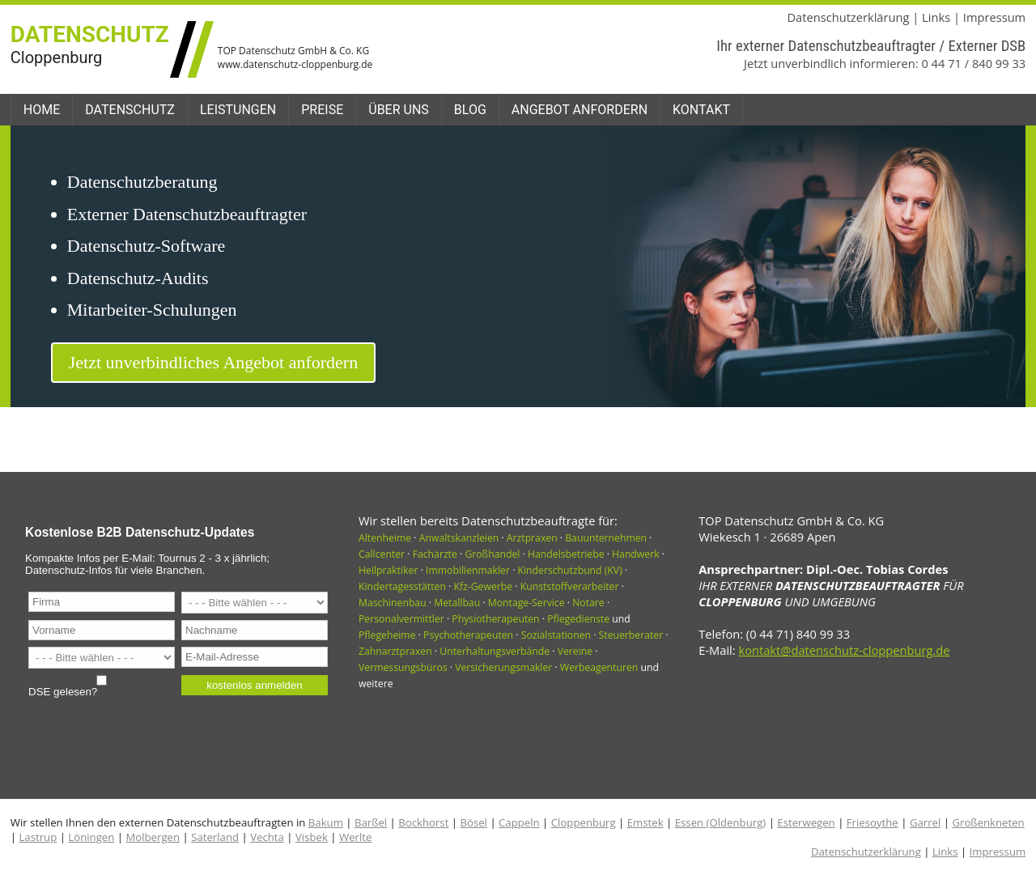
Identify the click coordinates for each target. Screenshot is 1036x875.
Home (41, 109)
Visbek (311, 837)
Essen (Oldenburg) (720, 822)
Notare (588, 603)
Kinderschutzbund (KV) (570, 570)
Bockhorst (423, 822)
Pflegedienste (578, 619)
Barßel (371, 822)
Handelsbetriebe (566, 554)
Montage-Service (526, 603)
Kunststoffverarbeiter (569, 586)
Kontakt (701, 109)
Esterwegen (805, 822)
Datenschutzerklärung (848, 17)
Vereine (575, 651)
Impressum (994, 17)
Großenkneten (988, 822)
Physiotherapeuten (495, 619)
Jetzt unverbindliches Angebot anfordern (213, 362)
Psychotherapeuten (468, 635)
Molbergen (152, 837)
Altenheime (385, 538)
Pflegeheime (387, 635)
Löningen (91, 837)
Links (936, 17)
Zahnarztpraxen (395, 651)
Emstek (645, 822)
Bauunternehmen (606, 538)
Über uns (398, 109)
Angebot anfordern (580, 109)
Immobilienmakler (468, 570)
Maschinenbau (393, 603)
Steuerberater (631, 635)
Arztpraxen (532, 538)
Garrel (925, 822)
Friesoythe (872, 822)
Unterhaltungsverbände (494, 651)
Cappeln (519, 822)
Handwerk (636, 554)
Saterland (215, 837)
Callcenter (382, 554)
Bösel (473, 822)
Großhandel (492, 554)
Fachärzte (435, 554)
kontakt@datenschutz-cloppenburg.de (843, 650)
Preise (322, 109)
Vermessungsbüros (403, 667)
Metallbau (457, 603)
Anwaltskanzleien (459, 538)
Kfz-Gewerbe (482, 586)
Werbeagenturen (599, 667)
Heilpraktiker (388, 570)
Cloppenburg (583, 822)
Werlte (355, 837)
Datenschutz (130, 109)
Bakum (325, 822)
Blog (470, 109)
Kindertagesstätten (402, 586)
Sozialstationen (556, 635)
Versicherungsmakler (503, 667)
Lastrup (38, 837)
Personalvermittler (401, 619)
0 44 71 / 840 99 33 (973, 63)
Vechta (267, 837)
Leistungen (238, 109)
